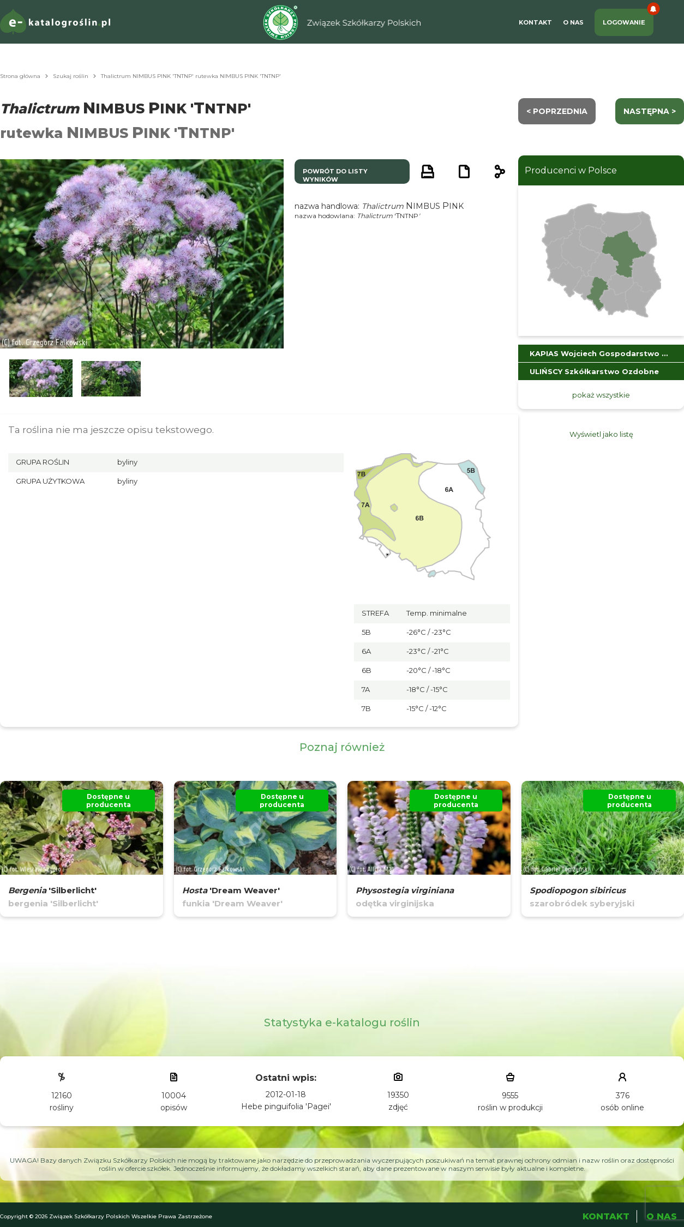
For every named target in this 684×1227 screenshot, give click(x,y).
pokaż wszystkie (601, 394)
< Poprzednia (556, 111)
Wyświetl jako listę (601, 434)
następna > (649, 111)
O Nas (573, 22)
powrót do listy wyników (335, 175)
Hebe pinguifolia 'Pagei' (286, 1106)
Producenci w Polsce (571, 170)
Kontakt (535, 22)
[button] (41, 378)
